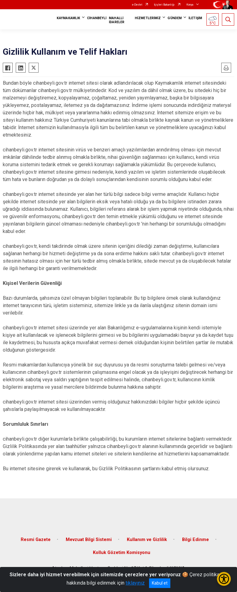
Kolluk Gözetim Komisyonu (121, 552)
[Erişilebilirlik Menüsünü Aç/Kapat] (224, 579)
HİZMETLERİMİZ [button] (148, 18)
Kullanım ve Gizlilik (147, 539)
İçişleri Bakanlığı (164, 4)
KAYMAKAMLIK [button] (68, 18)
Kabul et (160, 583)
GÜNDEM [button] (175, 18)
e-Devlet (137, 4)
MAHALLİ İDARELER (116, 20)
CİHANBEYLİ (96, 18)
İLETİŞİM (195, 18)
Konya (189, 4)
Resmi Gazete (36, 539)
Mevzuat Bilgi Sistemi (89, 539)
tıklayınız (135, 583)
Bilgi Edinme (195, 539)
